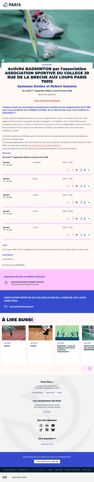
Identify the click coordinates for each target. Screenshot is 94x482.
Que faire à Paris (19, 477)
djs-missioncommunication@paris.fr (44, 145)
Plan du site (86, 470)
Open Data (59, 470)
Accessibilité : (32, 470)
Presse (50, 470)
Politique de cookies (72, 470)
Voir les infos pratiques (47, 101)
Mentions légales (9, 470)
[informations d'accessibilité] (79, 170)
